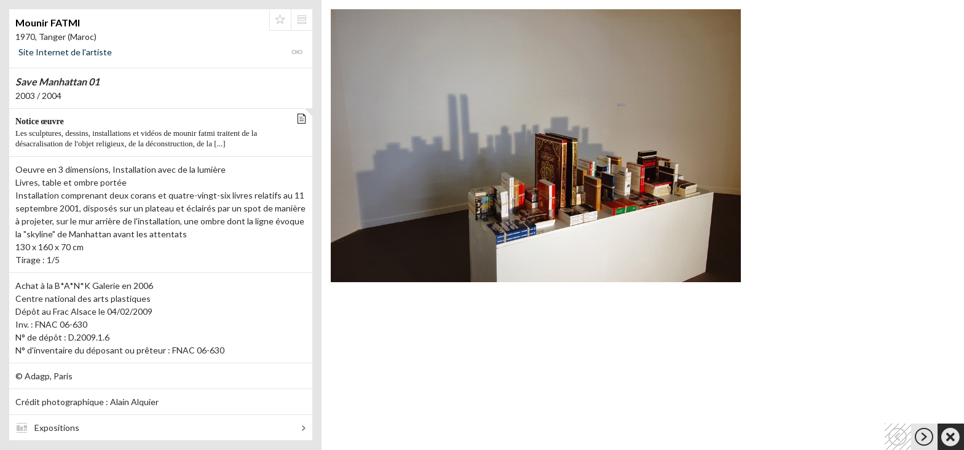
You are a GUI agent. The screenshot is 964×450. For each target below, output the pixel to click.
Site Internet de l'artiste (65, 52)
